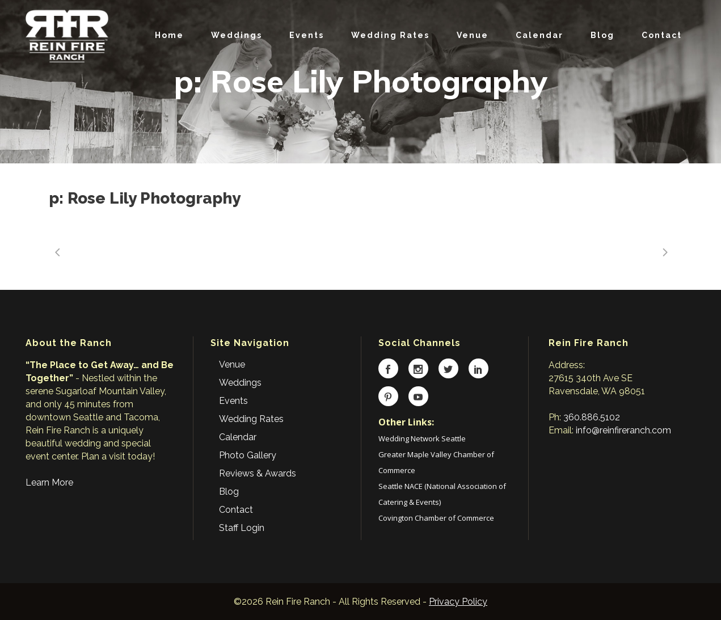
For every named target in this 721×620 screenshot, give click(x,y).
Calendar (237, 437)
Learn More (49, 482)
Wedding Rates (251, 419)
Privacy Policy (458, 601)
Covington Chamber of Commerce (436, 518)
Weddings (240, 382)
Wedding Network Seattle (422, 438)
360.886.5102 (591, 417)
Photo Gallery (247, 455)
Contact (236, 509)
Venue (232, 364)
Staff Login (241, 527)
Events (233, 400)
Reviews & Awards (257, 473)
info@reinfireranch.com (623, 430)
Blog (229, 491)
